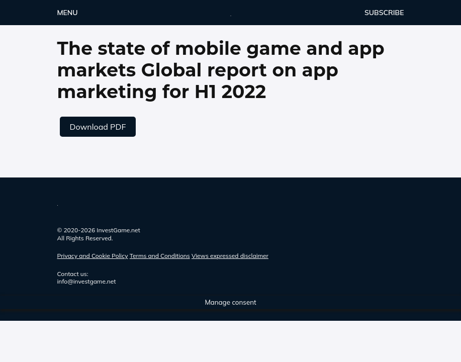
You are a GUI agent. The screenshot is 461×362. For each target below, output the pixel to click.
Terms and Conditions (160, 255)
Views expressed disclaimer (230, 255)
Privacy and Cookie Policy (92, 255)
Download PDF (98, 127)
